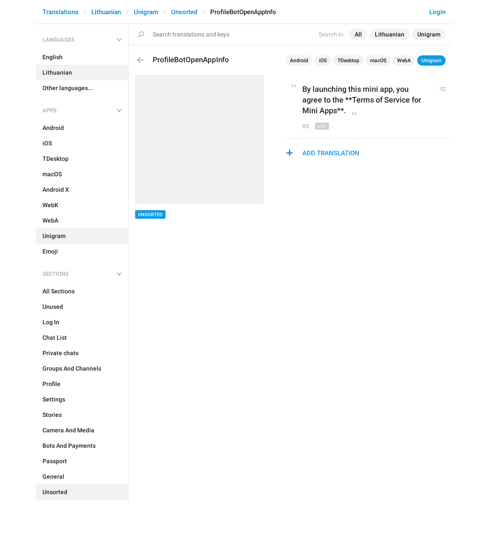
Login (437, 12)
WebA (404, 60)
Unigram (146, 12)
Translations (60, 12)
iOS (323, 60)
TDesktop (348, 60)
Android (299, 60)
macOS (378, 60)
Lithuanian (106, 12)
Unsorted (184, 12)
